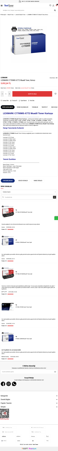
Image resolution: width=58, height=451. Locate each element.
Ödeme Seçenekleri (22, 107)
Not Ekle (31, 100)
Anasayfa (3, 14)
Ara (54, 197)
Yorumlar (35, 107)
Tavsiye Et (13, 100)
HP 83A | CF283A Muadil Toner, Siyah (24, 242)
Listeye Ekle (5, 100)
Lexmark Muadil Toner (20, 14)
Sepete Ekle (32, 94)
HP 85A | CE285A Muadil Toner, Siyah (24, 338)
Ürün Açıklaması (7, 107)
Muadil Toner (11, 14)
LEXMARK (4, 78)
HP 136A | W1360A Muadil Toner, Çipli (24, 212)
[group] (29, 44)
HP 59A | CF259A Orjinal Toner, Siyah (24, 307)
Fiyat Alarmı (23, 100)
